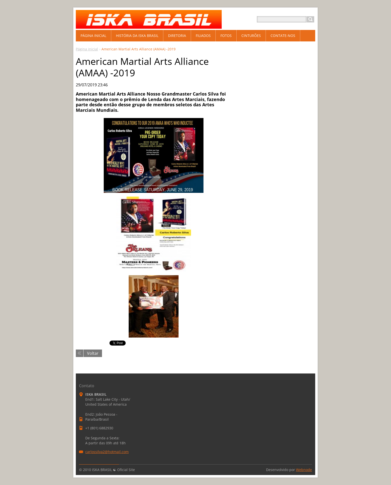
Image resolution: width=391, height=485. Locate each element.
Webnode (304, 469)
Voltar (92, 353)
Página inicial (87, 49)
